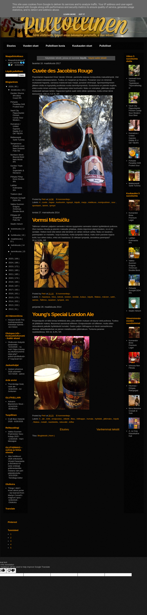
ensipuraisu (57, 419)
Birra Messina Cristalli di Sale (135, 410)
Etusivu (11, 46)
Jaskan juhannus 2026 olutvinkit (15, 370)
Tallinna (43, 300)
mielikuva (92, 202)
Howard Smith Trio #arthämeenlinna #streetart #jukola (16, 322)
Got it (82, 14)
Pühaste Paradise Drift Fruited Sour (17, 104)
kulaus (83, 297)
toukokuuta (16, 229)
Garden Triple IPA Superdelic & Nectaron (17, 169)
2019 (11, 282)
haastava (46, 297)
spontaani (36, 205)
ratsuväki (63, 422)
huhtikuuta (16, 235)
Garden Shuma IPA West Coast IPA (17, 95)
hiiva (54, 297)
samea (35, 300)
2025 (11, 258)
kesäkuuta (16, 90)
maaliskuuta (16, 239)
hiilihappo (81, 419)
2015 (11, 297)
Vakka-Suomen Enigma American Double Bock (17, 207)
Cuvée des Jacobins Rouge (62, 71)
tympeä (60, 300)
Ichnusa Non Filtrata (134, 366)
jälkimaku (107, 419)
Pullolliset (105, 46)
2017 (11, 290)
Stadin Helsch (16, 224)
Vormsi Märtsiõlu (50, 220)
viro (67, 300)
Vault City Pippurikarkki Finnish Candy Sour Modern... (17, 115)
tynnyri (52, 205)
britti (48, 419)
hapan (52, 202)
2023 (11, 266)
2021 (11, 274)
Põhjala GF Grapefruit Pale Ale (16, 217)
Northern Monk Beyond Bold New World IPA (17, 158)
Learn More (69, 14)
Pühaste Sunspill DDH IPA (17, 199)
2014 (11, 301)
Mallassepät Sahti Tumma (17, 138)
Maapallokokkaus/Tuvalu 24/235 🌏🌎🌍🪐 (16, 62)
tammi (45, 205)
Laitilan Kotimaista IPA (16, 187)
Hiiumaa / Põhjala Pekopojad (133, 388)
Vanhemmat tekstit (108, 429)
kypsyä (70, 202)
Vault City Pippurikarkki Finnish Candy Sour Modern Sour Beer (135, 110)
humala (90, 419)
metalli (44, 422)
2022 (11, 270)
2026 (11, 86)
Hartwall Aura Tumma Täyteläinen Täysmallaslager (135, 83)
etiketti (67, 419)
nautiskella (53, 422)
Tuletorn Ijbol (16, 194)
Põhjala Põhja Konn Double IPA (17, 179)
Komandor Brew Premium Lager (133, 216)
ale (43, 419)
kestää (76, 297)
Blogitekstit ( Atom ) (46, 435)
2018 (11, 286)
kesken (68, 297)
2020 (11, 278)
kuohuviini (60, 202)
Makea (98, 297)
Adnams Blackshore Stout (15, 402)
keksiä (60, 297)
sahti (112, 297)
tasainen (52, 300)
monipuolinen (104, 202)
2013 (11, 305)
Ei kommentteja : (63, 199)
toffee (71, 422)
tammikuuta (16, 251)
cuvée (45, 202)
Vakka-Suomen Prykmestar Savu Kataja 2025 (15, 434)
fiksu (73, 419)
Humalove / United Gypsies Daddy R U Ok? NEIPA (16, 129)
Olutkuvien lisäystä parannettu (16, 343)
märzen (105, 297)
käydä (77, 202)
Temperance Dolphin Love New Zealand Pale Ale (17, 147)
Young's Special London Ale (63, 314)
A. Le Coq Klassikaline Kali (134, 433)
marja (84, 202)
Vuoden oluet (31, 46)
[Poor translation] (11, 570)
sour (113, 202)
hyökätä (98, 419)
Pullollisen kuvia (55, 46)
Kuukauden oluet (82, 46)
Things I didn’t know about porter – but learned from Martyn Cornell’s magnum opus (16, 493)
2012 (11, 309)
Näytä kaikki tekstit (97, 58)
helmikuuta (16, 245)
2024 (11, 262)
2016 (11, 293)
